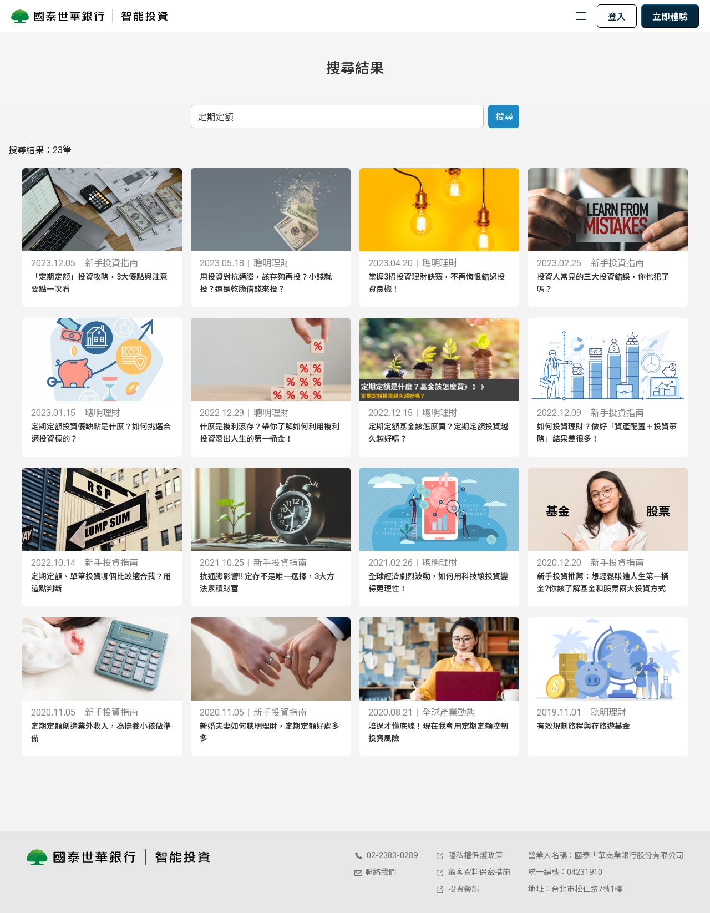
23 (58, 150)
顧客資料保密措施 (472, 872)
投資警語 (457, 889)
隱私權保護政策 (469, 855)
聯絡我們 (375, 872)
